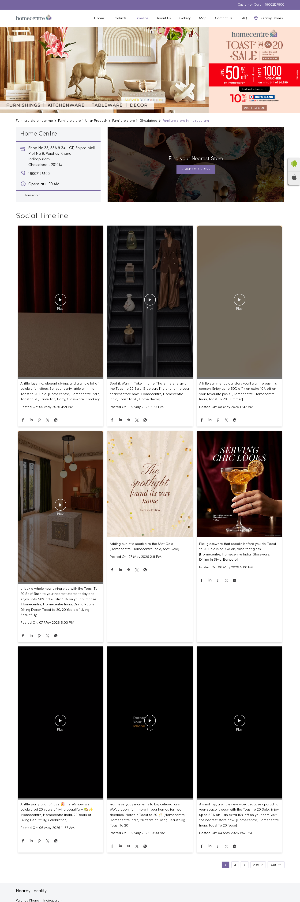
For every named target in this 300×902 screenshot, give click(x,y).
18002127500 (274, 4)
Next (256, 864)
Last (273, 864)
